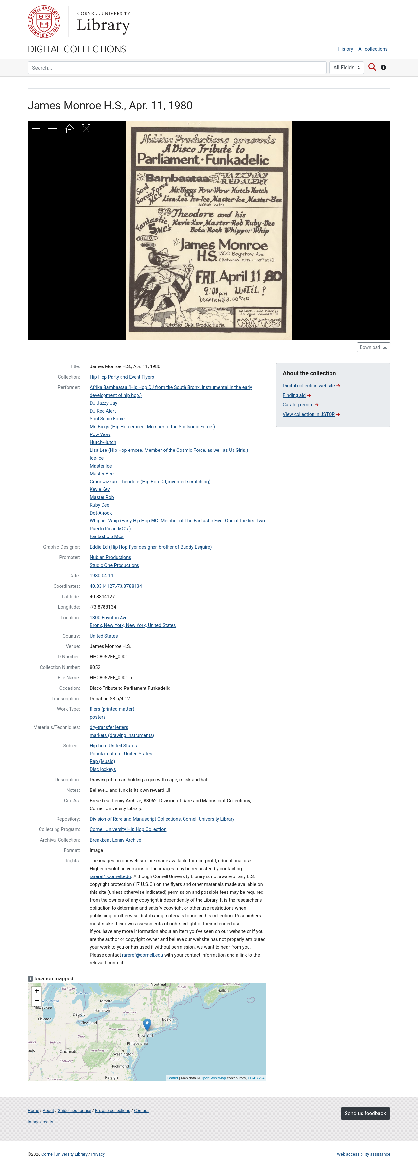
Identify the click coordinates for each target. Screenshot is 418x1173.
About (48, 1110)
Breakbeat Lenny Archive (115, 840)
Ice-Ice (97, 458)
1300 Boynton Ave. (109, 617)
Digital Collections (77, 48)
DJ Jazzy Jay (103, 403)
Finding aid (297, 395)
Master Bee (102, 474)
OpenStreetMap (213, 1078)
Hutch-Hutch (103, 442)
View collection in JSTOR (311, 414)
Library (103, 21)
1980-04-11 (102, 576)
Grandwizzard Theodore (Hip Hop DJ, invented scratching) (150, 481)
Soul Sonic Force (107, 419)
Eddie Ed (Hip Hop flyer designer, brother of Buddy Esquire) (151, 547)
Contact (141, 1110)
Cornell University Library (64, 1154)
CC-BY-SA (256, 1078)
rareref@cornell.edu (110, 876)
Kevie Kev (100, 489)
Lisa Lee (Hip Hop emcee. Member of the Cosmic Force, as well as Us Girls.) (169, 450)
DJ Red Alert (103, 411)
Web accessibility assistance (363, 1154)
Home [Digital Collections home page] (33, 1110)
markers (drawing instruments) (122, 735)
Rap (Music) (102, 761)
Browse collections (112, 1110)
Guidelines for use (74, 1110)
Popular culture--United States (121, 753)
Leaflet (172, 1078)
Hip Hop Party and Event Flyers (122, 377)
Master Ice (101, 466)
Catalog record (300, 405)
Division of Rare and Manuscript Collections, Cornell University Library (162, 819)
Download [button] (373, 347)
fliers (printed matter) (112, 709)
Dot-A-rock (101, 513)
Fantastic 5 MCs (107, 536)
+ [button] (37, 991)
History (345, 49)
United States (104, 636)
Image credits (40, 1121)
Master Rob (102, 497)
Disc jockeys (103, 769)
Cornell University (44, 21)
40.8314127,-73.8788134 (116, 586)
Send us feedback (365, 1113)
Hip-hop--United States (113, 746)
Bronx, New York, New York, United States (133, 625)
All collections (373, 49)
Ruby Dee (99, 505)
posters (97, 717)
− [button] (37, 1001)
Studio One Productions (114, 565)
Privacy (97, 1154)
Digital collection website (311, 386)
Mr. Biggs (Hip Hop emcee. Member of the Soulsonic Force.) (152, 427)
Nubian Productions (110, 557)
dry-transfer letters (109, 727)
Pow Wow (100, 434)
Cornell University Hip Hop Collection (128, 829)
